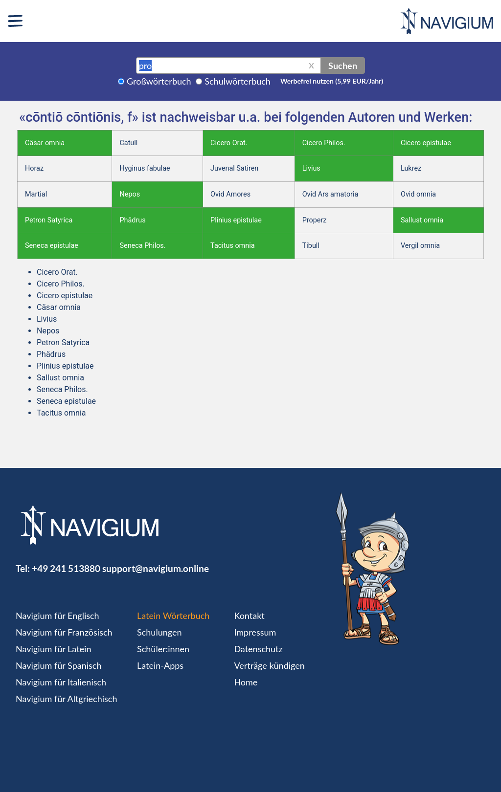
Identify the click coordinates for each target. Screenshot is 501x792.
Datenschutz (258, 648)
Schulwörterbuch (238, 81)
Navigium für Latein (53, 648)
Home (245, 682)
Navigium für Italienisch (61, 682)
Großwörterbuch (159, 81)
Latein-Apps (160, 665)
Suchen (342, 65)
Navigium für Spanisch (59, 665)
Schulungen (159, 632)
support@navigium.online (155, 568)
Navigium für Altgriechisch (66, 698)
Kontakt (249, 615)
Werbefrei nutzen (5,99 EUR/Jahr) (331, 81)
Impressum (255, 632)
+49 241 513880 (66, 568)
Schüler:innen (163, 648)
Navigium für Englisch (57, 615)
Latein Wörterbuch (173, 615)
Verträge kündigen (269, 665)
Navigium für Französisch (64, 632)
